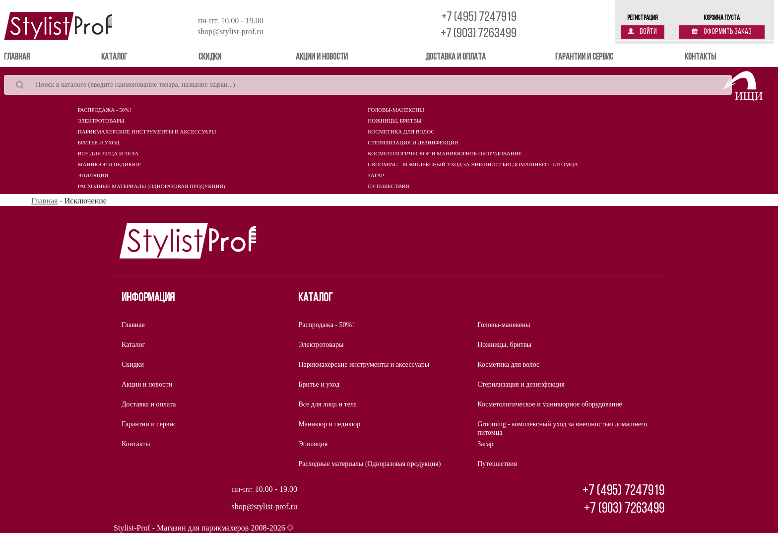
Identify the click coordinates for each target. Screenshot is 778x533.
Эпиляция (93, 175)
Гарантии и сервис (584, 57)
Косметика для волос (401, 131)
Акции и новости (322, 57)
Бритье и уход (99, 142)
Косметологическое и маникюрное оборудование (444, 153)
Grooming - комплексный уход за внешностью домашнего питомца (473, 164)
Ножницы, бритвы (394, 121)
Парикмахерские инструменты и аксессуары (147, 131)
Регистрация (642, 18)
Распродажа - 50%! (104, 110)
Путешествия (388, 186)
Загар (376, 175)
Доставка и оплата (455, 57)
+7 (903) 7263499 (479, 34)
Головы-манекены (396, 110)
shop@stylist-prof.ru (230, 31)
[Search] (368, 85)
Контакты (700, 57)
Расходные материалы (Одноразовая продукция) (151, 186)
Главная (31, 57)
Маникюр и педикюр (109, 164)
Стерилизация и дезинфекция (413, 142)
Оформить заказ (722, 32)
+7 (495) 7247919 (479, 17)
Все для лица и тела (108, 153)
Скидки (209, 57)
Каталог (114, 57)
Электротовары (101, 121)
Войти (642, 32)
